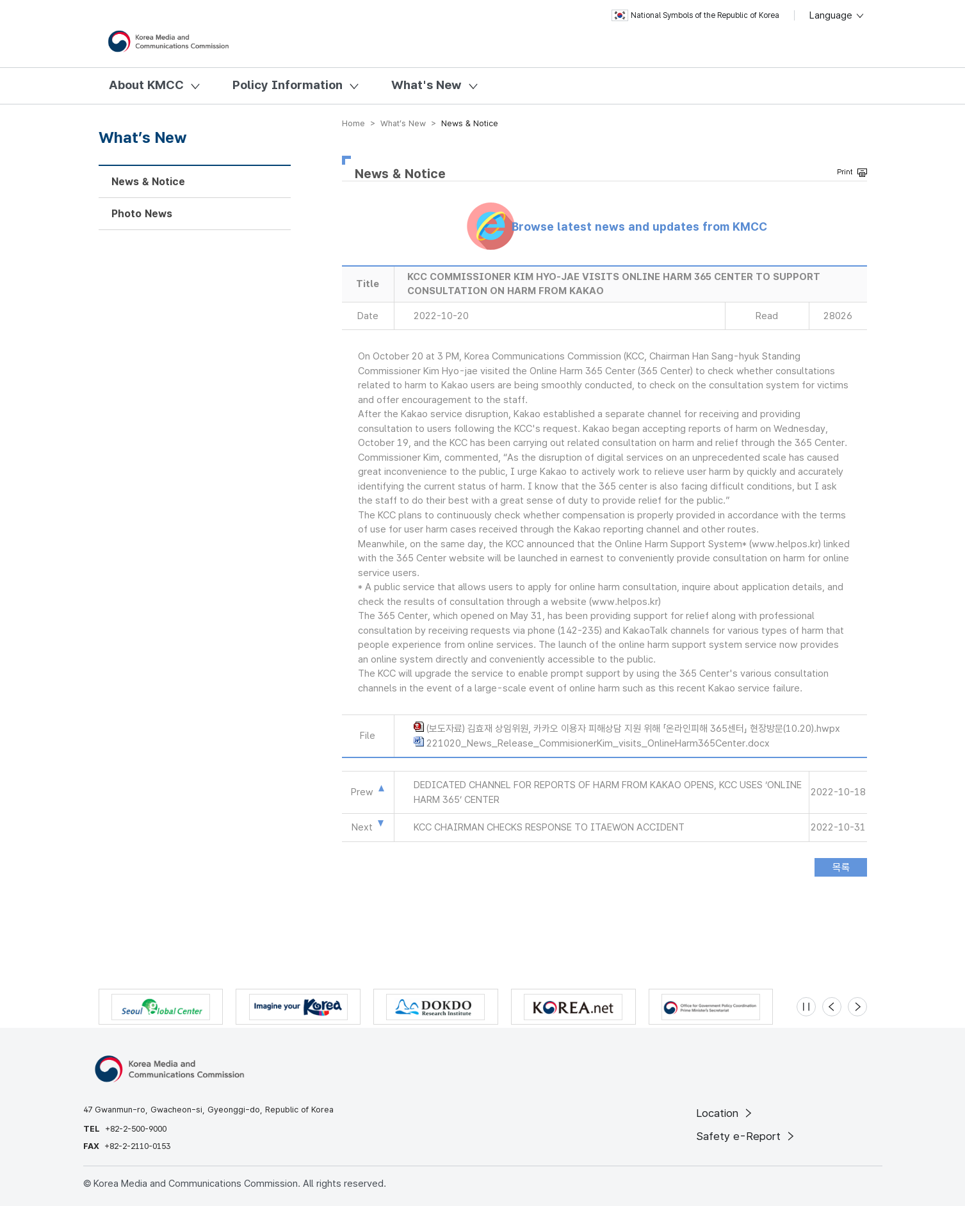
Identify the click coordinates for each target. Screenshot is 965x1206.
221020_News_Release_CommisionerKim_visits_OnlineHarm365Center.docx (598, 743)
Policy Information (287, 85)
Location (725, 1113)
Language (837, 15)
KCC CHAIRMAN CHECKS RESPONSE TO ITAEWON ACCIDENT (549, 827)
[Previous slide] (831, 1006)
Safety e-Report (746, 1136)
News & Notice (148, 182)
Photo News (141, 214)
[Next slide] (857, 1006)
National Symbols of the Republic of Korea (695, 15)
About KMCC (146, 85)
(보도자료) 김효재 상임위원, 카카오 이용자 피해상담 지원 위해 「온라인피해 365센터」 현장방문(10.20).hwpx (633, 728)
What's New (426, 85)
